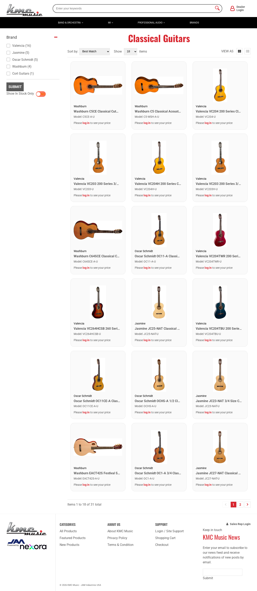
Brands (194, 22)
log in (86, 123)
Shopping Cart (165, 538)
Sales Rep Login (240, 524)
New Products (69, 545)
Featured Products (73, 538)
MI (109, 22)
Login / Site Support (169, 531)
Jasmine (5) (17, 53)
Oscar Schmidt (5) (22, 60)
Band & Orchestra (69, 22)
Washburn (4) (19, 66)
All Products (68, 531)
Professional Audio (150, 22)
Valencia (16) (18, 46)
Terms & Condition (120, 545)
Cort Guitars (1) (20, 73)
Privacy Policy (117, 538)
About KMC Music (120, 531)
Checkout (161, 545)
